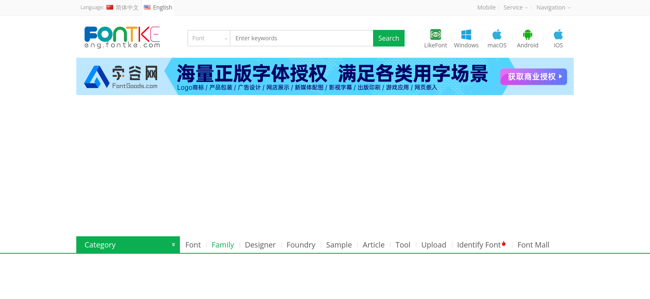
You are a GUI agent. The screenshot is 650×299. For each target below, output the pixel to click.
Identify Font (482, 245)
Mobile (486, 7)
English (158, 7)
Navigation (553, 7)
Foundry (300, 245)
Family (223, 245)
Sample (339, 245)
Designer (260, 245)
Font (193, 245)
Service (516, 7)
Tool (402, 245)
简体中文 (123, 7)
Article (374, 245)
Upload (433, 245)
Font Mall (533, 245)
